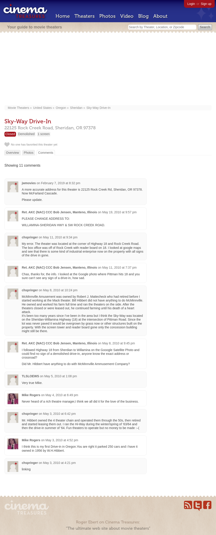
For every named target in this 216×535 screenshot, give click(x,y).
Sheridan (76, 108)
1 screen (44, 134)
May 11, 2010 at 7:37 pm (119, 267)
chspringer (30, 237)
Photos (107, 16)
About (160, 16)
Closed (10, 134)
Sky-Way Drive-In (98, 108)
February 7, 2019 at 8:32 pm (60, 183)
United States (42, 108)
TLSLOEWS (30, 376)
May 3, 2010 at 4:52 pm (62, 440)
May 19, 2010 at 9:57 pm (119, 212)
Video (127, 16)
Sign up (206, 4)
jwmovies (29, 183)
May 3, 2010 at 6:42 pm (59, 413)
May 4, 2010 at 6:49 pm (62, 395)
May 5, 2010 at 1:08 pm (60, 376)
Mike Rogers (31, 395)
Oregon (61, 108)
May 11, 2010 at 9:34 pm (60, 237)
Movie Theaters (18, 108)
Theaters (84, 16)
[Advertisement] (108, 69)
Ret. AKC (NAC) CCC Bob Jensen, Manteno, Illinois (59, 212)
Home (63, 16)
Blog (143, 16)
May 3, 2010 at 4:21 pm (59, 463)
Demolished (26, 134)
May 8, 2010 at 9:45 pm (118, 343)
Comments (45, 152)
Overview (12, 152)
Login (191, 4)
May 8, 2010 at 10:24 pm (60, 290)
